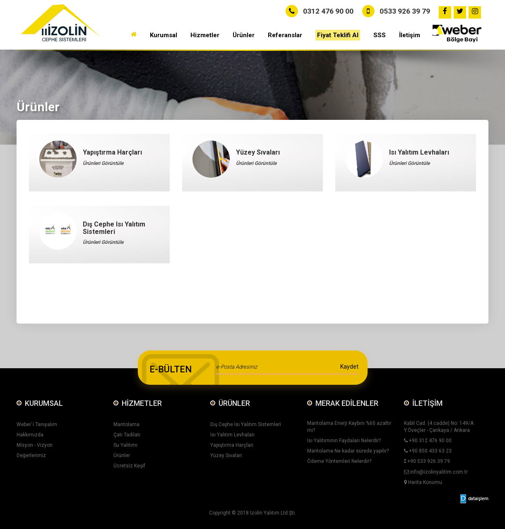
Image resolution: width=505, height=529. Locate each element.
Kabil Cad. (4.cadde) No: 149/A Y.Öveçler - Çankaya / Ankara (439, 426)
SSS (379, 35)
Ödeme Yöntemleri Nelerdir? (339, 461)
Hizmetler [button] (204, 35)
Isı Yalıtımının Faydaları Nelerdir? (344, 440)
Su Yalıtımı (125, 445)
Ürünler (121, 455)
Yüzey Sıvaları (226, 455)
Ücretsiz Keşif (129, 466)
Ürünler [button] (244, 35)
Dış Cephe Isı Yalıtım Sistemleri (245, 424)
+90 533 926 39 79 (427, 461)
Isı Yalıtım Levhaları (232, 435)
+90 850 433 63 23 (428, 451)
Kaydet (349, 366)
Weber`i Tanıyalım (37, 424)
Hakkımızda (30, 435)
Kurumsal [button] (163, 35)
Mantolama (126, 424)
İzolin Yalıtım (264, 513)
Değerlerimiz (31, 455)
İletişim (409, 35)
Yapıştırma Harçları (231, 445)
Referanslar (285, 35)
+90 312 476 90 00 (428, 440)
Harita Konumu (423, 482)
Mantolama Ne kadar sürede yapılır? (348, 451)
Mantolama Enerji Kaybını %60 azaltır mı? (349, 426)
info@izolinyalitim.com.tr (436, 472)
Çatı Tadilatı (126, 435)
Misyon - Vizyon (35, 445)
